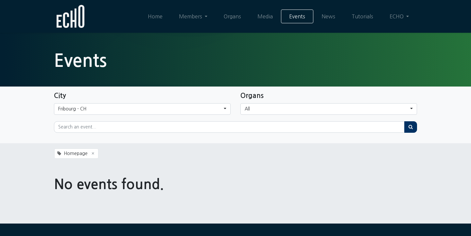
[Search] (410, 127)
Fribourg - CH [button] (72, 109)
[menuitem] (155, 16)
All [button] (247, 109)
